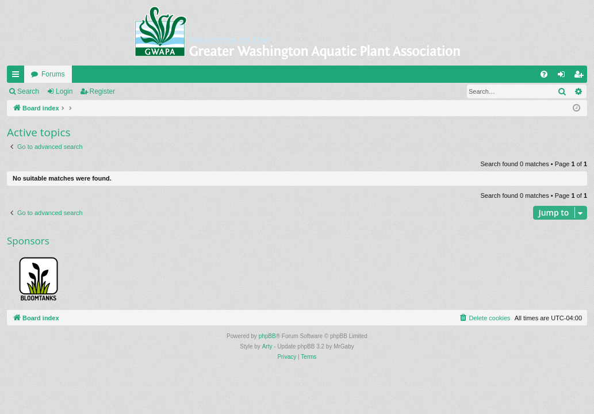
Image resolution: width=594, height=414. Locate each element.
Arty (267, 346)
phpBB (267, 336)
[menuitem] (544, 74)
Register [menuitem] (581, 76)
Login (64, 91)
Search (28, 91)
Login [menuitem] (564, 76)
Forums (53, 74)
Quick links (18, 76)
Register (103, 91)
